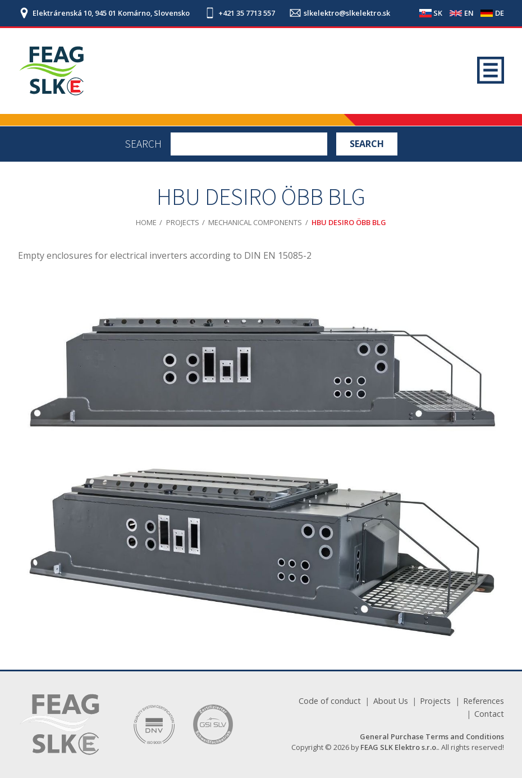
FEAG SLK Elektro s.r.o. (399, 747)
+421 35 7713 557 (246, 13)
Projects (182, 222)
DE (499, 13)
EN (469, 13)
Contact (489, 713)
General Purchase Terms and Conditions (432, 736)
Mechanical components (255, 222)
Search (143, 144)
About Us (390, 700)
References (483, 700)
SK (437, 13)
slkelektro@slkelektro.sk (347, 13)
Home (146, 222)
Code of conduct (330, 700)
